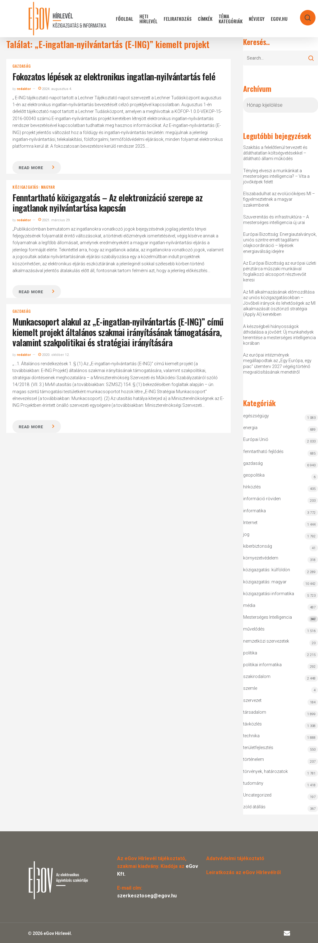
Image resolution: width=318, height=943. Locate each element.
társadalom (254, 712)
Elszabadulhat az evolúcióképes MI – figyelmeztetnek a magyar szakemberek (279, 199)
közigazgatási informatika (268, 593)
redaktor (24, 89)
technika (251, 735)
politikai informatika (262, 664)
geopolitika (254, 475)
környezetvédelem (260, 557)
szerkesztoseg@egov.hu (147, 896)
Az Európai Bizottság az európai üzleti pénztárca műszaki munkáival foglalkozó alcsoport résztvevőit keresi (279, 272)
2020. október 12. (54, 355)
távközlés (252, 723)
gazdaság (21, 66)
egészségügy (256, 415)
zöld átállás (254, 806)
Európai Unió (255, 439)
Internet (250, 522)
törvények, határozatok (265, 771)
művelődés (254, 628)
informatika (254, 510)
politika (250, 652)
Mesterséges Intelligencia (280, 618)
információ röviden (262, 498)
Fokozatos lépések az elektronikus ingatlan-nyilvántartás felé (113, 76)
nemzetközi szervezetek (266, 641)
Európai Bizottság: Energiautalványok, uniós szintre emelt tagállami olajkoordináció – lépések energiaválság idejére (280, 243)
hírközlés (252, 486)
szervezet (252, 700)
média (249, 605)
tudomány (253, 783)
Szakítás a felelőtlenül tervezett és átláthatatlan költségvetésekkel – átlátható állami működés (275, 153)
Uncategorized (257, 795)
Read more (31, 167)
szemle (250, 688)
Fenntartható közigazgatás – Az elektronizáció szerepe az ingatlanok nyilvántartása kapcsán (107, 202)
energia (250, 427)
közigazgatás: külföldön (266, 569)
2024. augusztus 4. (55, 89)
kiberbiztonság (257, 546)
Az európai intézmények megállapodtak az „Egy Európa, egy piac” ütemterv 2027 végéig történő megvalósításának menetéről (277, 364)
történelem (253, 759)
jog (246, 534)
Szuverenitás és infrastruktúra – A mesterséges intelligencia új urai (276, 219)
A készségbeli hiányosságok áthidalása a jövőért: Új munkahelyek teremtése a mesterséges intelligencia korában (279, 335)
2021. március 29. (54, 220)
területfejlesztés (258, 747)
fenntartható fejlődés (263, 451)
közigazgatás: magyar (33, 187)
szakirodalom (256, 676)
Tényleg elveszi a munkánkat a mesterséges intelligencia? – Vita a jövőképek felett (276, 176)
